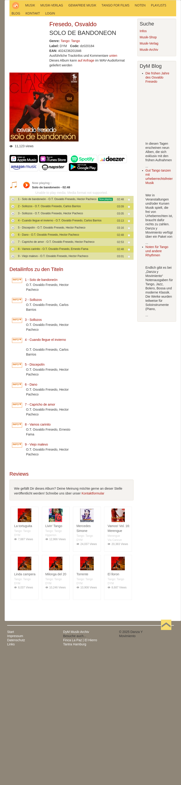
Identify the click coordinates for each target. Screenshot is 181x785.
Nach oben (166, 694)
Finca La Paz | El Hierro (80, 702)
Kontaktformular (93, 555)
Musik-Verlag (149, 106)
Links (11, 706)
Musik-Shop (148, 100)
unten (113, 118)
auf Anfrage (86, 123)
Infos (143, 93)
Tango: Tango (70, 103)
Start (10, 694)
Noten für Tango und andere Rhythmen (157, 313)
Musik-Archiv (149, 112)
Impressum (15, 698)
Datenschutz (16, 702)
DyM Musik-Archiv (76, 694)
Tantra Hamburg (74, 706)
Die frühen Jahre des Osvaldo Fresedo (157, 140)
